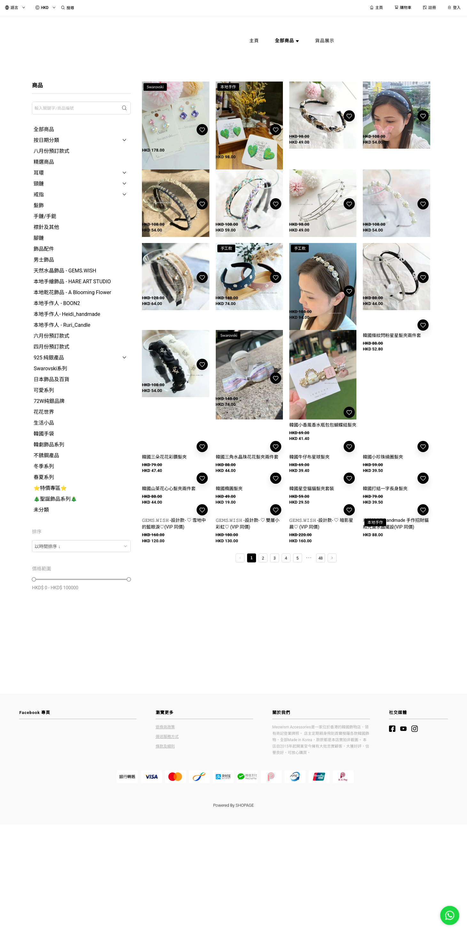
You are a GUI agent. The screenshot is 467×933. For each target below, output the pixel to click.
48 (320, 652)
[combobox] (81, 546)
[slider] (34, 579)
